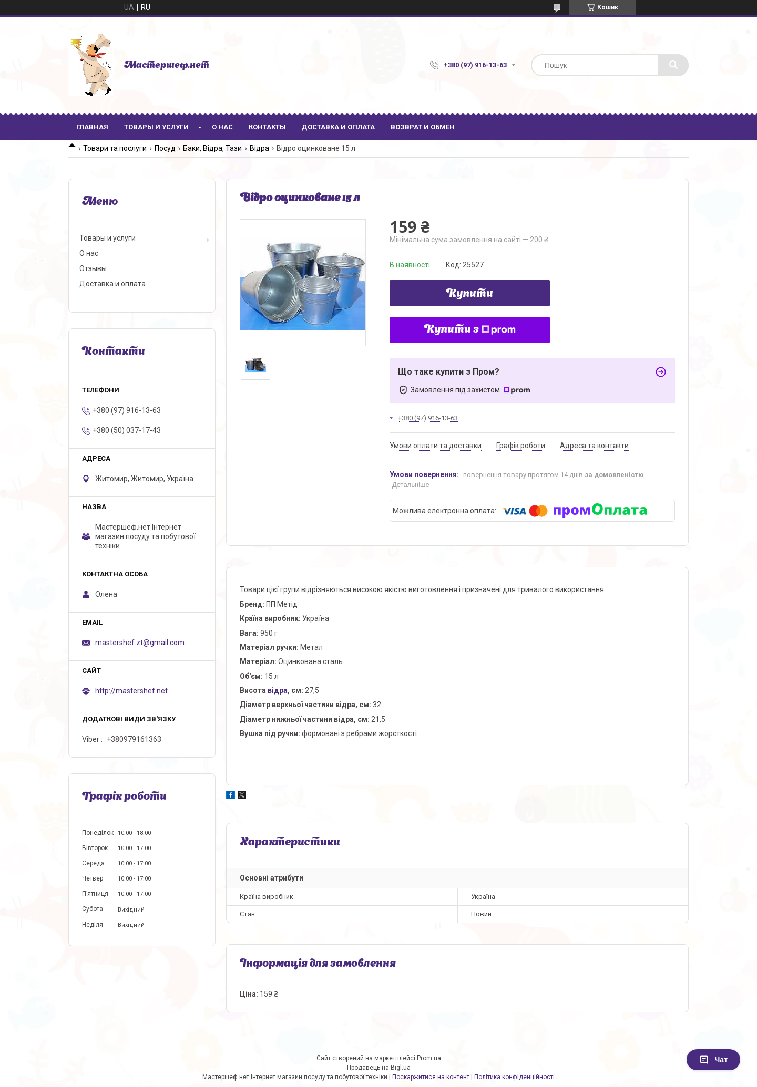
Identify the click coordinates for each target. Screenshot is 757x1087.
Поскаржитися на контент (430, 1077)
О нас (222, 127)
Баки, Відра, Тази (212, 148)
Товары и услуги (156, 127)
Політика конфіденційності (514, 1077)
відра (278, 690)
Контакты (267, 127)
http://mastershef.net (131, 691)
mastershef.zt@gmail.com (140, 642)
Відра (259, 148)
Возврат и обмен (423, 127)
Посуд (165, 148)
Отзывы (93, 268)
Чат (713, 1059)
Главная (92, 127)
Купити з (470, 330)
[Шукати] (673, 65)
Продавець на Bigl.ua (379, 1067)
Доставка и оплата (338, 127)
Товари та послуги (115, 148)
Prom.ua (429, 1058)
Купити (469, 294)
